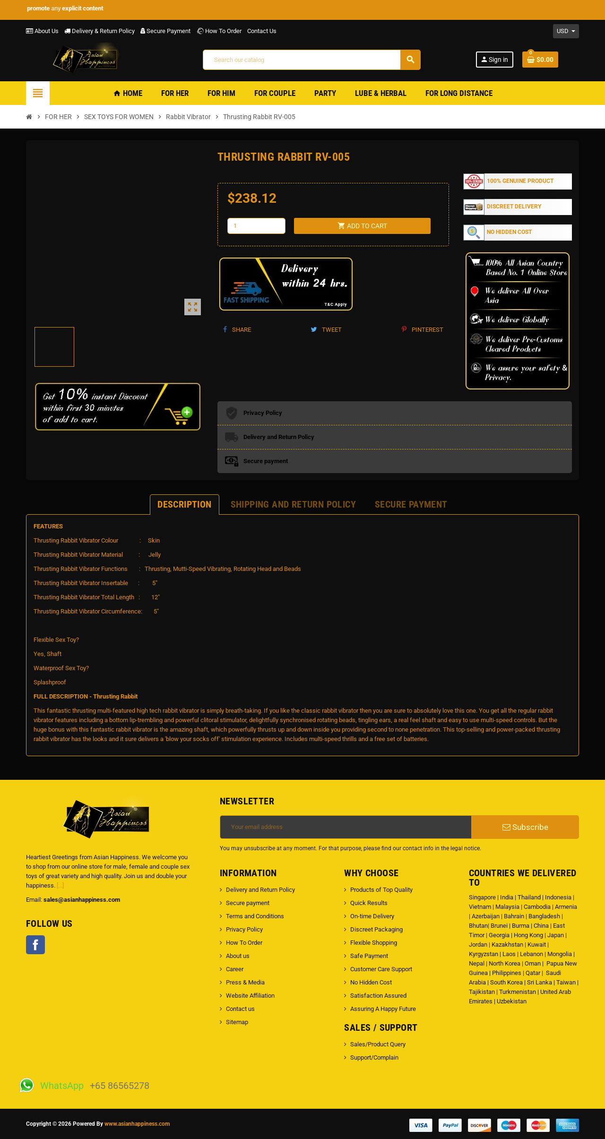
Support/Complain (374, 1057)
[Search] (311, 60)
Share (237, 329)
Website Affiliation (250, 995)
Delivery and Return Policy (260, 889)
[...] (60, 885)
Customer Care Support (381, 969)
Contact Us (262, 31)
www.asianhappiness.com (137, 1124)
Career (234, 969)
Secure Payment (165, 31)
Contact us (240, 1008)
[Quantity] (256, 226)
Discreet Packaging (376, 929)
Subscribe (525, 827)
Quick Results (369, 902)
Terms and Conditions (255, 916)
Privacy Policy (244, 929)
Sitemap (237, 1022)
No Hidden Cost (371, 982)
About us (238, 955)
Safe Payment (369, 955)
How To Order (219, 31)
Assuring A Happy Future (383, 1008)
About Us (42, 31)
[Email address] (346, 827)
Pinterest (422, 329)
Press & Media (245, 982)
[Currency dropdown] (566, 31)
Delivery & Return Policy (99, 31)
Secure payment (247, 902)
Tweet (326, 329)
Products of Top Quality (381, 889)
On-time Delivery (372, 916)
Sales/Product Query (378, 1044)
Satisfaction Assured (378, 995)
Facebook (35, 944)
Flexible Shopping (373, 942)
